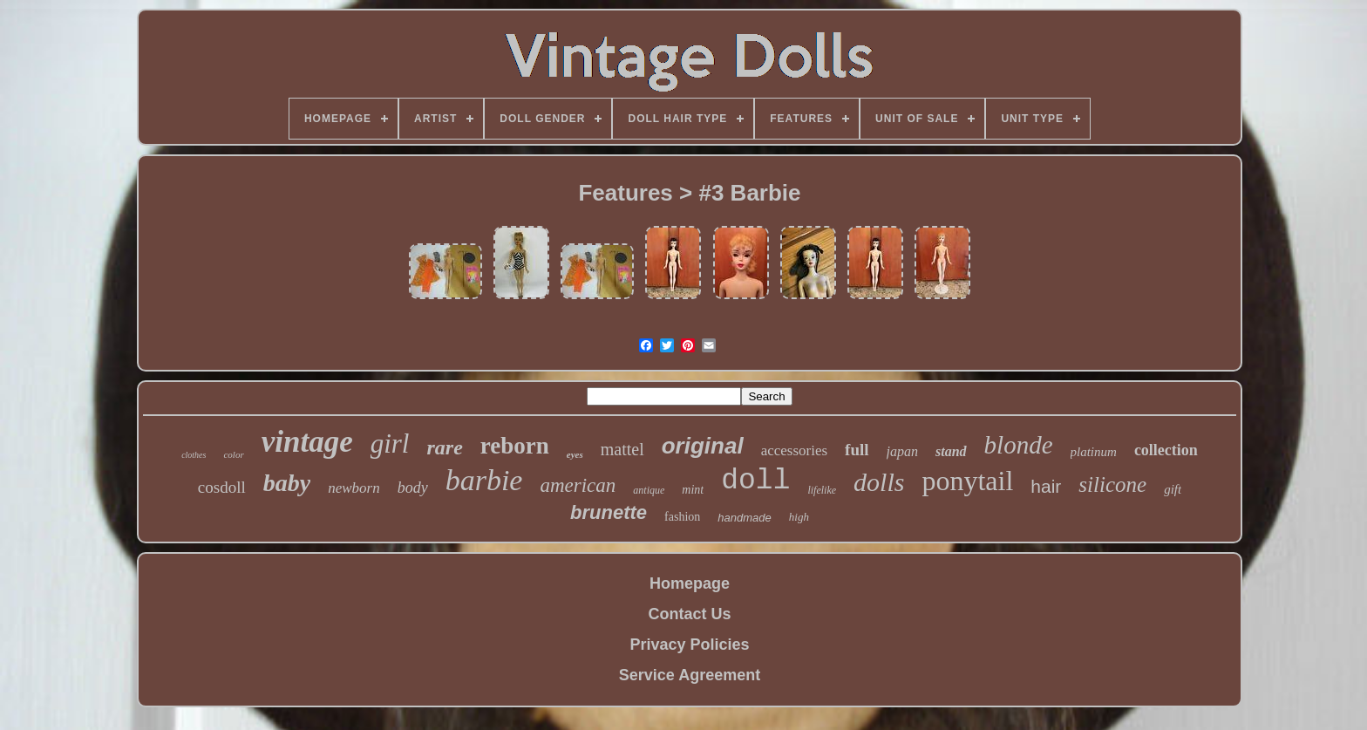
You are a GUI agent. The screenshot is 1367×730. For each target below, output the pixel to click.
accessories (794, 450)
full (856, 449)
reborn (514, 446)
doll (755, 481)
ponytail (967, 480)
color (233, 454)
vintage (307, 442)
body (413, 487)
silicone (1112, 484)
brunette (608, 512)
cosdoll (222, 487)
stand (951, 451)
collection (1166, 450)
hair (1045, 486)
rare (444, 447)
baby (286, 482)
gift (1172, 489)
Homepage (689, 583)
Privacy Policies (689, 644)
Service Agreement (689, 675)
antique (648, 490)
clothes (193, 455)
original (703, 446)
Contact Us (689, 614)
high (799, 516)
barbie (484, 480)
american (577, 485)
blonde (1018, 445)
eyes (575, 454)
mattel (622, 449)
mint (693, 489)
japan (902, 451)
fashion (682, 516)
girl (390, 443)
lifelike (821, 490)
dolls (879, 481)
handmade (744, 517)
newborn (354, 488)
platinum (1094, 452)
